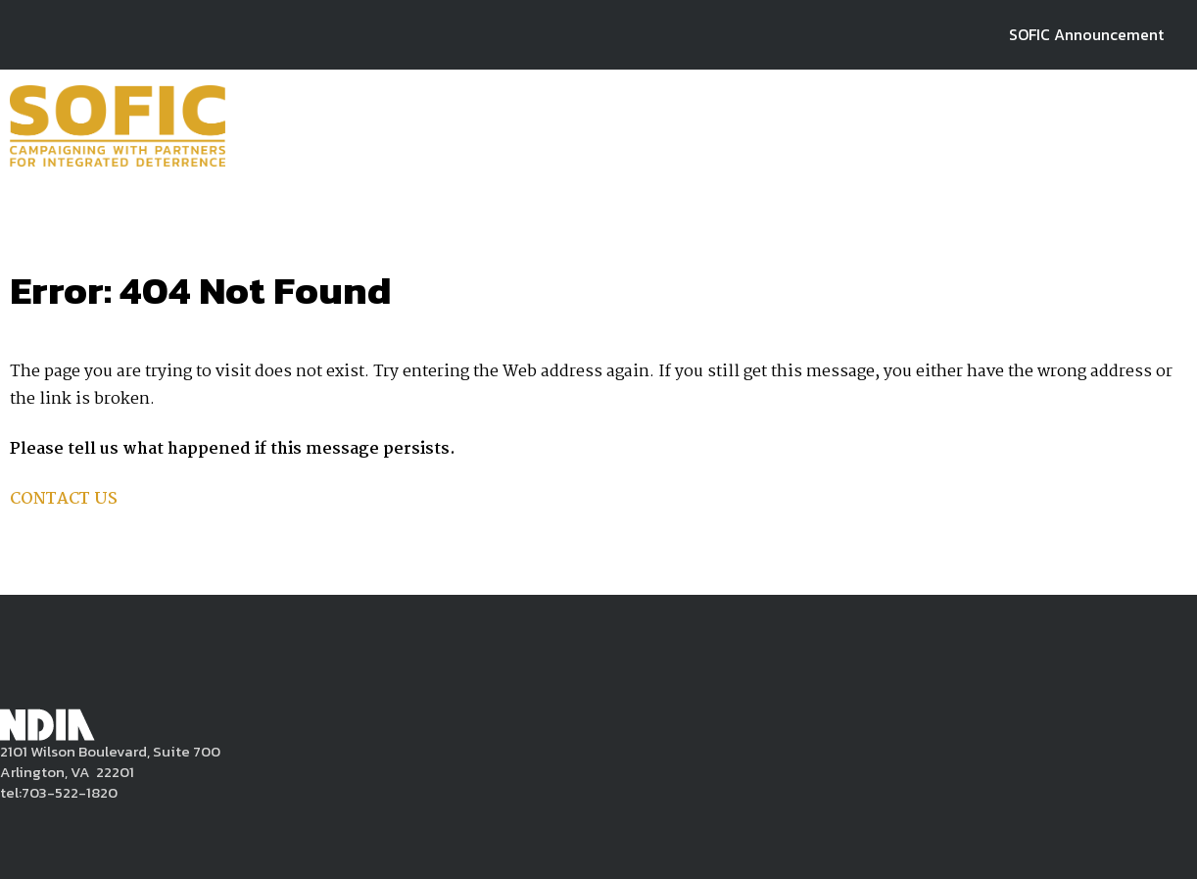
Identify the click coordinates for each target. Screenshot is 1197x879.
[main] (598, 386)
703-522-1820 (70, 792)
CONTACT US (64, 499)
